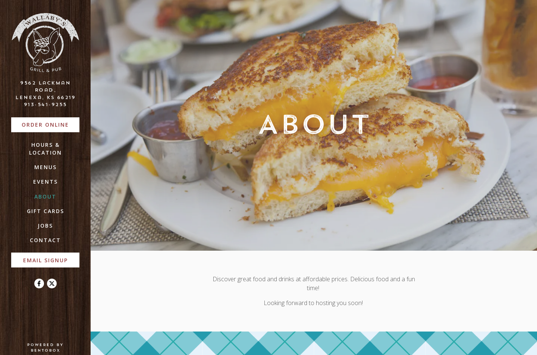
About (45, 196)
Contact (45, 240)
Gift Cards (45, 211)
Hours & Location (45, 148)
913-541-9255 (45, 104)
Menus (45, 167)
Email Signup (45, 260)
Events (45, 181)
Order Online (50, 124)
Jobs (45, 225)
